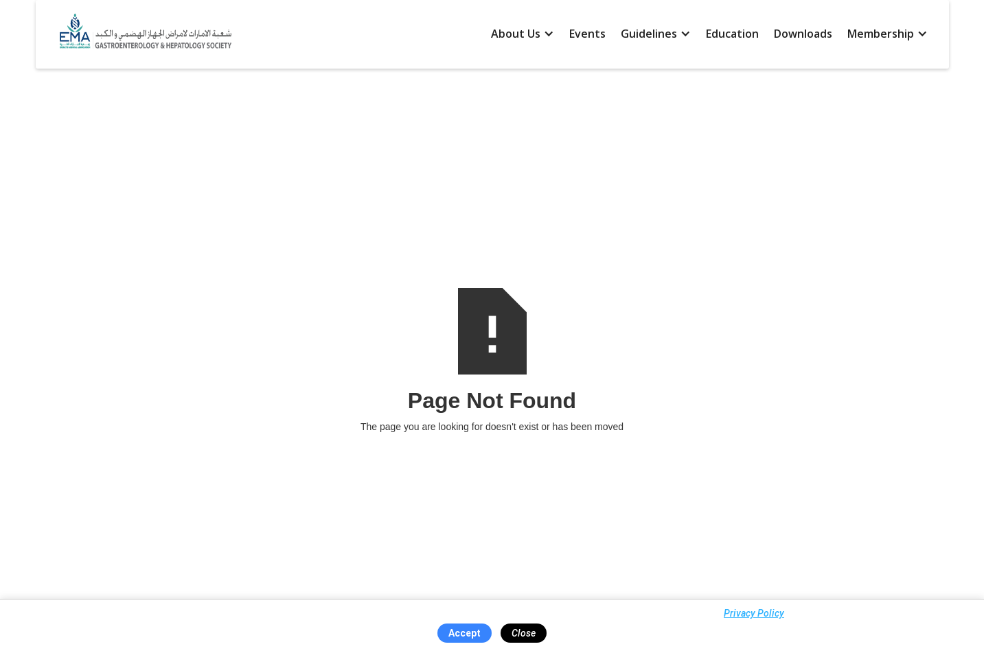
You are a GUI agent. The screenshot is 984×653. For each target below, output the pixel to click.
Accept (464, 633)
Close (524, 633)
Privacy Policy (754, 613)
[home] (142, 34)
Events (587, 33)
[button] (523, 34)
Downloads (803, 33)
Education (732, 33)
